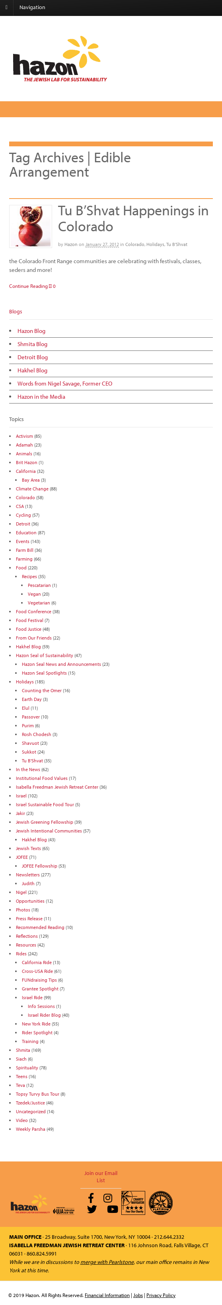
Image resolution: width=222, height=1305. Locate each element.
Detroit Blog (33, 357)
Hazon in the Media (41, 396)
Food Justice (28, 629)
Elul (25, 708)
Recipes (29, 576)
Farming (24, 559)
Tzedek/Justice (30, 1103)
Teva (20, 1085)
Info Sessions (41, 1006)
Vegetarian (39, 603)
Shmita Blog (32, 344)
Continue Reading (28, 286)
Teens (21, 1076)
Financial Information (107, 1295)
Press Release (29, 918)
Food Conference (33, 611)
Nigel (21, 892)
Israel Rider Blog (44, 1015)
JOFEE (22, 857)
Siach (21, 1059)
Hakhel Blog (32, 370)
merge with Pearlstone (107, 1262)
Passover (31, 717)
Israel (21, 796)
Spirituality (27, 1068)
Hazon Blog (31, 331)
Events (22, 541)
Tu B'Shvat (32, 761)
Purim (28, 725)
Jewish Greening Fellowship (44, 822)
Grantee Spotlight (40, 989)
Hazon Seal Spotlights (44, 673)
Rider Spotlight (37, 1032)
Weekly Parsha (30, 1129)
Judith (28, 883)
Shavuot (30, 743)
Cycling (23, 515)
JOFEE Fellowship (39, 866)
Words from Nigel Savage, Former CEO (65, 383)
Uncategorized (31, 1111)
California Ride (37, 962)
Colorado (134, 244)
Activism (24, 436)
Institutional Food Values (42, 778)
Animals (24, 454)
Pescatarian (39, 585)
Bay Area (31, 480)
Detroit (23, 524)
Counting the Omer (42, 690)
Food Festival (29, 620)
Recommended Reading (40, 927)
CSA (20, 506)
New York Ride (36, 1024)
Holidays (155, 244)
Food (21, 568)
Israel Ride (32, 997)
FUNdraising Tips (39, 980)
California (26, 471)
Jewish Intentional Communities (49, 831)
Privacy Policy (160, 1295)
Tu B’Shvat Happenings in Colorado (133, 218)
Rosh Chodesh (36, 734)
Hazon (71, 244)
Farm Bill (24, 550)
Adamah (24, 445)
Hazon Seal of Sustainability (44, 655)
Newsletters (28, 875)
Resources (26, 945)
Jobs (138, 1295)
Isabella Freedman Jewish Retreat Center (57, 787)
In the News (28, 769)
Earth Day (32, 699)
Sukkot (29, 752)
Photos (23, 910)
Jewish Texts (28, 848)
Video (22, 1120)
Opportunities (30, 901)
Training (30, 1041)
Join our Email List (100, 1176)
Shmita (23, 1050)
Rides (21, 954)
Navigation (32, 7)
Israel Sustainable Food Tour (45, 804)
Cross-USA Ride (37, 971)
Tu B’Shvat (176, 244)
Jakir (20, 813)
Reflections (27, 936)
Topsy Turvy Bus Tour (37, 1094)
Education (26, 532)
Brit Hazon (26, 462)
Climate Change (32, 489)
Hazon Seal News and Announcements (61, 664)
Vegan (34, 594)
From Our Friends (34, 638)
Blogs (15, 311)
